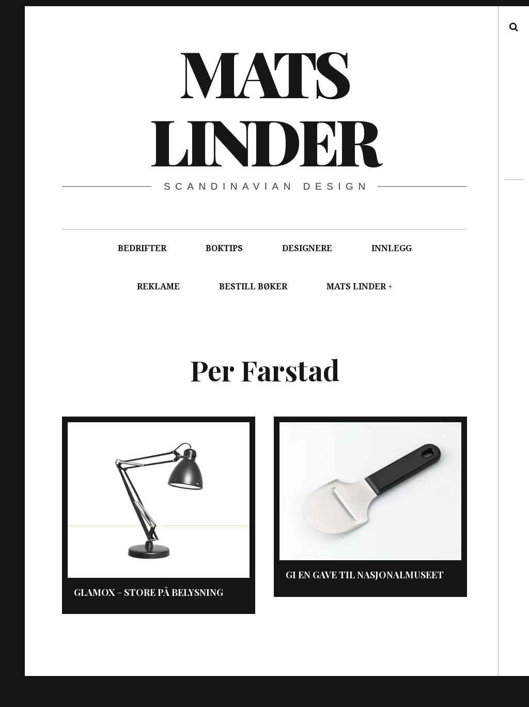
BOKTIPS (224, 248)
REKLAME (158, 286)
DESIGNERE (307, 248)
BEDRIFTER (142, 248)
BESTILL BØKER (253, 286)
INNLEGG (391, 248)
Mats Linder (264, 105)
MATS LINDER (356, 286)
